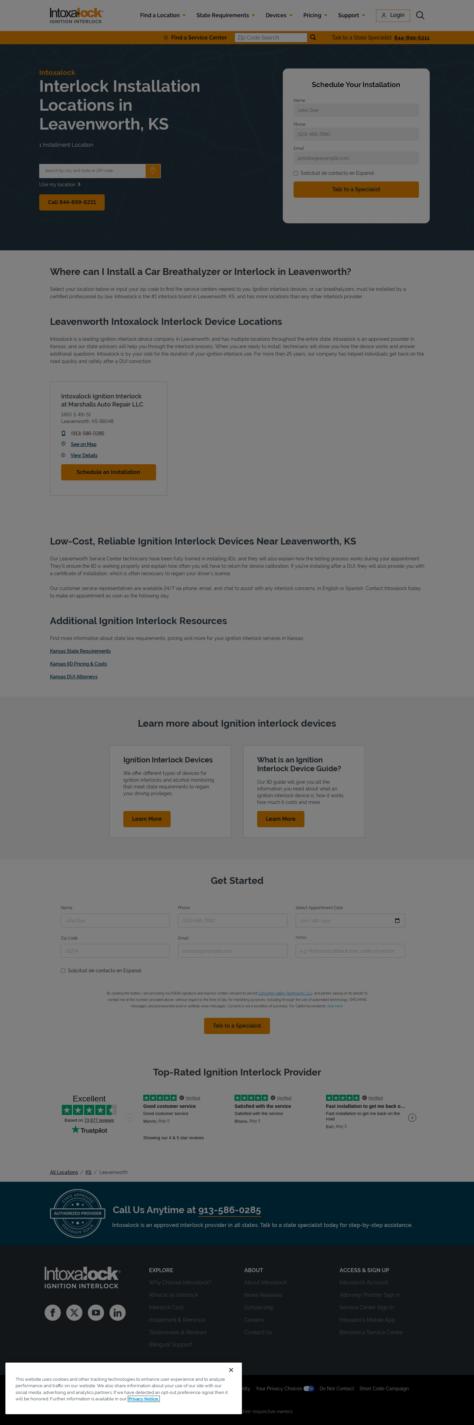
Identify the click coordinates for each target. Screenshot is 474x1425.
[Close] (231, 1370)
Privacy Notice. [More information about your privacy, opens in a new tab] (143, 1398)
